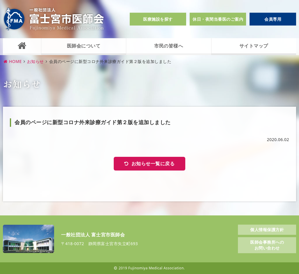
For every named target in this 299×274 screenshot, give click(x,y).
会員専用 (272, 19)
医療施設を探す (158, 19)
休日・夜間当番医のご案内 (218, 19)
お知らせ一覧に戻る (153, 163)
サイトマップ (253, 46)
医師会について (84, 46)
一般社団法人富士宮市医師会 (54, 19)
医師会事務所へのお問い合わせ (267, 245)
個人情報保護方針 (267, 229)
